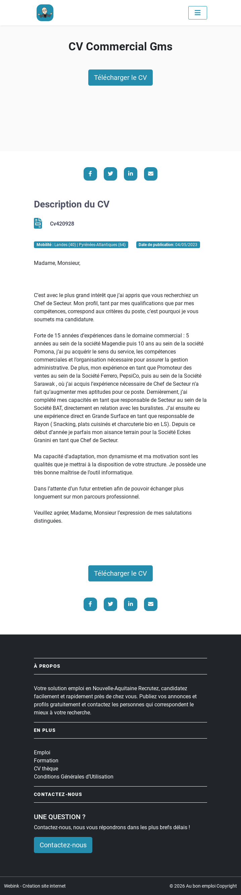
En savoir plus (72, 864)
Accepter (155, 880)
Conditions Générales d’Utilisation (73, 776)
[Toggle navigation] (197, 12)
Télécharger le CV (120, 78)
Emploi (42, 752)
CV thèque (46, 768)
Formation (46, 760)
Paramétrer (190, 880)
